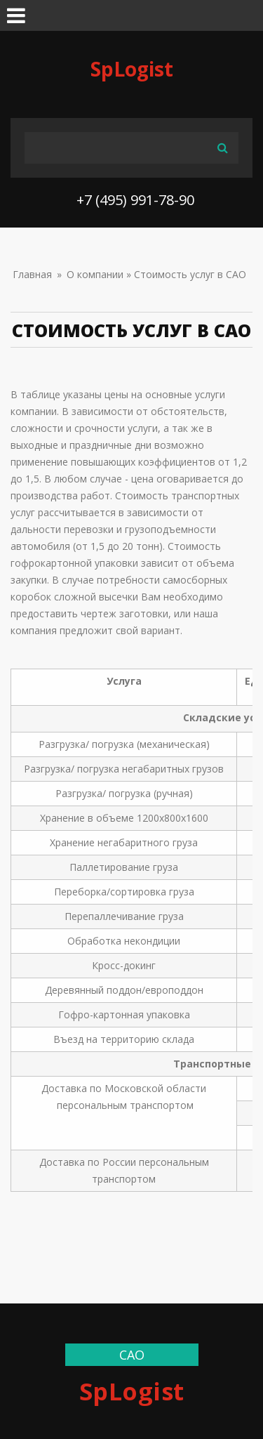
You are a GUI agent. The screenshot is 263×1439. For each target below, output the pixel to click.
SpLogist (131, 68)
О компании (95, 274)
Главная (32, 274)
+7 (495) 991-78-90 (135, 199)
